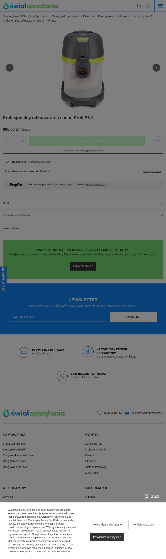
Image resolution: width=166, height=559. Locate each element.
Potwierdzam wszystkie (107, 537)
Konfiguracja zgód (143, 524)
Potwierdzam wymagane (107, 524)
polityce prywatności (34, 527)
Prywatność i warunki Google (24, 534)
